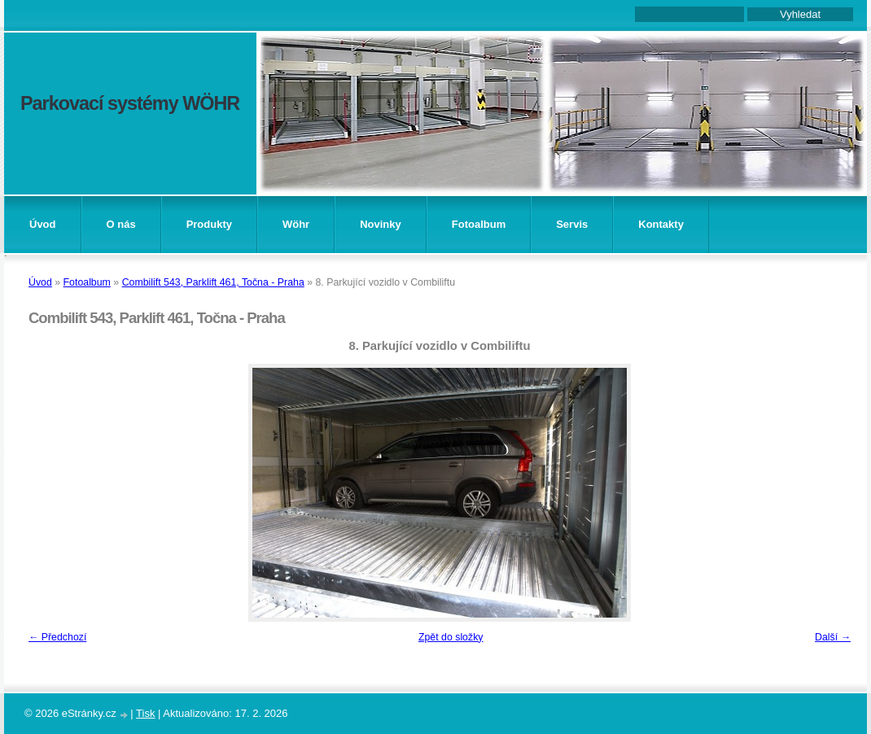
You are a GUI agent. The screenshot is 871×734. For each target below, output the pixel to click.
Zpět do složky (451, 637)
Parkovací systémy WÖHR (129, 103)
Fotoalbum (479, 224)
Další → (833, 637)
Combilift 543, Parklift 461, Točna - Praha (213, 282)
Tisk (145, 713)
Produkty (209, 224)
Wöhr (295, 224)
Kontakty (661, 224)
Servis (572, 224)
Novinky (380, 224)
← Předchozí (57, 637)
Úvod (42, 224)
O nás (121, 224)
